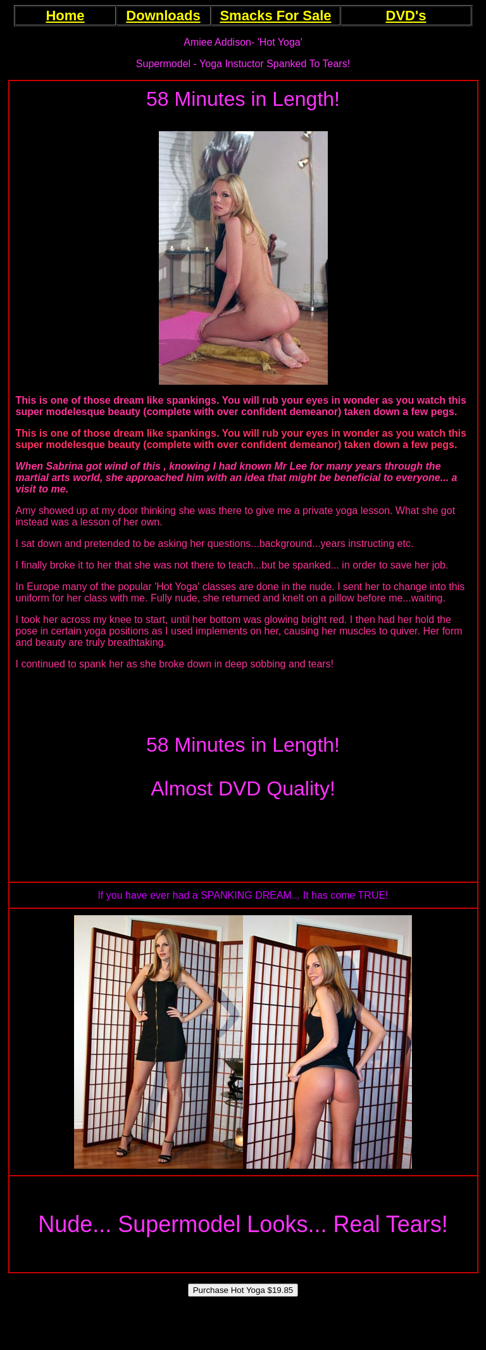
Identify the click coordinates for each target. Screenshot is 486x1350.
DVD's (406, 15)
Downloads (163, 15)
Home (65, 15)
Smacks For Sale (275, 15)
